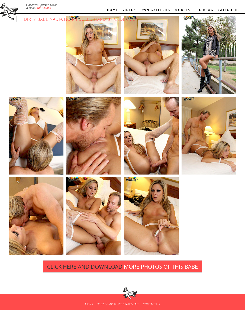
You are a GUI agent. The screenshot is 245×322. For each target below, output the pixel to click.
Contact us (151, 316)
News (89, 316)
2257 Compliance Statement (118, 316)
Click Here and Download (122, 278)
